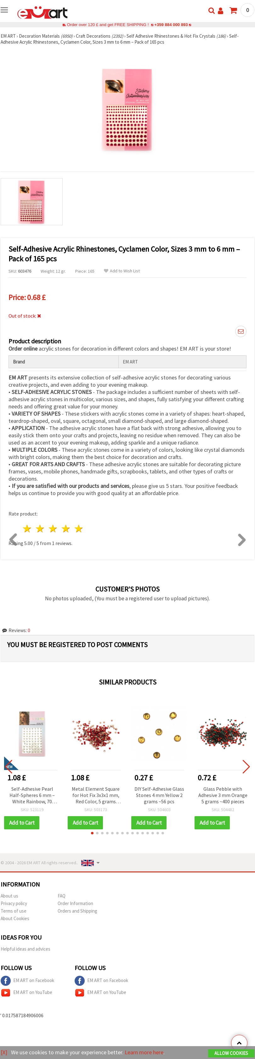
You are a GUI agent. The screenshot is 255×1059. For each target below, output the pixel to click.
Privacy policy (14, 903)
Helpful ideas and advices (25, 949)
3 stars (53, 528)
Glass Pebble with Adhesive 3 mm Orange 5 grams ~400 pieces (222, 795)
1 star (27, 528)
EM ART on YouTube (26, 993)
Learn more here (144, 1052)
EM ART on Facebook (27, 981)
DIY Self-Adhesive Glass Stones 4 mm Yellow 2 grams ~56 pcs (159, 795)
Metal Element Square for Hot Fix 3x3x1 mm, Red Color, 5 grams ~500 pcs (96, 795)
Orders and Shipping (77, 911)
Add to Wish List (122, 271)
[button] (92, 833)
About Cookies (15, 918)
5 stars (78, 528)
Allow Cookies (231, 1053)
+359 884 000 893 (171, 24)
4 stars (66, 528)
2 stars (40, 528)
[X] (4, 1052)
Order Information (75, 903)
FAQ (61, 896)
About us (9, 896)
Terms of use (13, 911)
